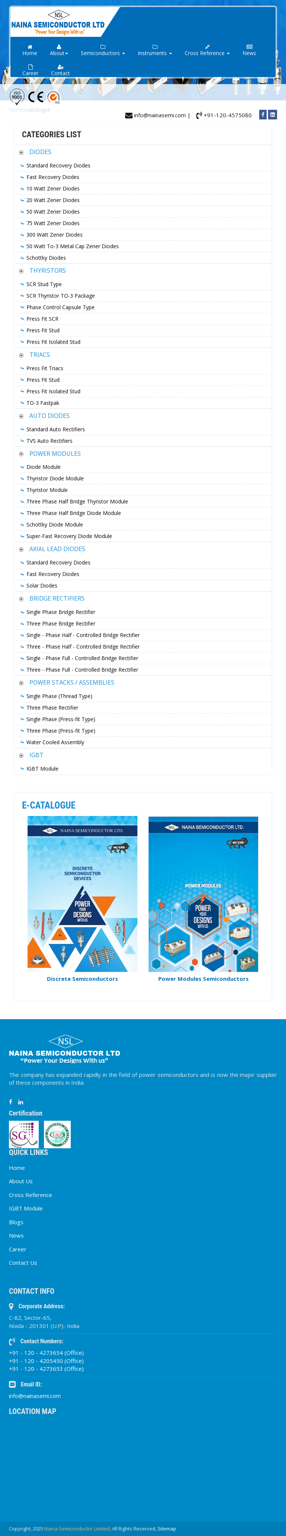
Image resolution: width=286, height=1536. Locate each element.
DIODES (40, 152)
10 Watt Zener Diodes (53, 188)
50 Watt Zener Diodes (53, 211)
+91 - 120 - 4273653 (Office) (46, 1368)
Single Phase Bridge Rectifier (60, 611)
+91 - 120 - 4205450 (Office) (46, 1360)
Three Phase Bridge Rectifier (60, 623)
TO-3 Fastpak (42, 402)
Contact (60, 70)
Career (30, 70)
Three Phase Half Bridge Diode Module (73, 512)
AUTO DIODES (49, 416)
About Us (21, 1181)
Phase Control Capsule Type (60, 307)
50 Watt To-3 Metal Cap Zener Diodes (72, 246)
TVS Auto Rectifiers (49, 440)
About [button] (59, 50)
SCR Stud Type (44, 284)
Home (29, 50)
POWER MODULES (55, 453)
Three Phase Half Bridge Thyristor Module (77, 501)
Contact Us (23, 1262)
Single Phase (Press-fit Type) (60, 719)
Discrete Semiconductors (82, 978)
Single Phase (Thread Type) (59, 696)
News (249, 50)
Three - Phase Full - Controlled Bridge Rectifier (82, 669)
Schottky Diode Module (54, 524)
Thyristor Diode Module (55, 478)
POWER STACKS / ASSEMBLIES (71, 682)
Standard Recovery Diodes (58, 165)
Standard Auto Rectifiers (55, 429)
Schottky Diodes (46, 257)
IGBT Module (42, 768)
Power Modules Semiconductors (203, 978)
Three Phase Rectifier (52, 707)
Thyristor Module (47, 489)
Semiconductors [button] (103, 50)
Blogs (16, 1222)
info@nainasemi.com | (158, 115)
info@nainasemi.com (35, 1395)
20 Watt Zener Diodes (53, 200)
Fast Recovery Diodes (52, 176)
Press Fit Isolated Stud (53, 341)
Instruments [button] (155, 50)
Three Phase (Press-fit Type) (60, 730)
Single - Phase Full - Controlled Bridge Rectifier (82, 658)
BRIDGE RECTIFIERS (57, 598)
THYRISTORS (47, 270)
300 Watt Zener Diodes (54, 234)
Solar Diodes (41, 585)
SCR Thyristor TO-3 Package (60, 295)
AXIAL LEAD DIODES (57, 549)
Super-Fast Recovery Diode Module (69, 536)
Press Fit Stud (43, 330)
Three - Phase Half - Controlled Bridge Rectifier (83, 646)
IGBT (36, 755)
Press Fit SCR (42, 318)
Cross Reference (30, 1195)
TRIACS (39, 355)
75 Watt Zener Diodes (53, 223)
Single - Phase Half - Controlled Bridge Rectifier (83, 635)
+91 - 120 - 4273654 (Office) (46, 1352)
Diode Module (43, 466)
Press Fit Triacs (44, 368)
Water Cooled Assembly (55, 742)
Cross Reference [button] (207, 50)
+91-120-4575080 (224, 115)
